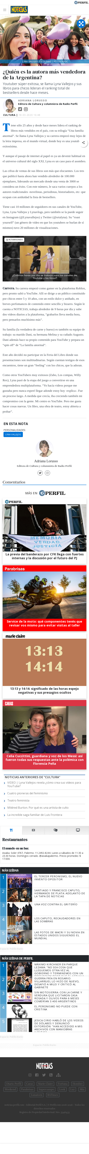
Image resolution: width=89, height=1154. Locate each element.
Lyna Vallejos (13, 434)
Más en (45, 493)
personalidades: (14, 430)
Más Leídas (10, 870)
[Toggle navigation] (6, 10)
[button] (83, 143)
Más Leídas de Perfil (17, 958)
